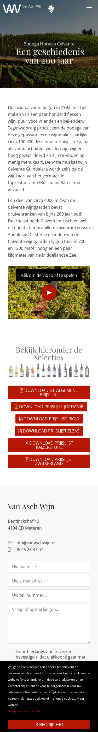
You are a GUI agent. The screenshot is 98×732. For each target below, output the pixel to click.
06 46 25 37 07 (25, 549)
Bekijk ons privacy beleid (25, 711)
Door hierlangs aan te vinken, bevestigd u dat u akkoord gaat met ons (50, 657)
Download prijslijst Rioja (49, 419)
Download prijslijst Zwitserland (49, 461)
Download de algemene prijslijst (49, 392)
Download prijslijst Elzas (49, 431)
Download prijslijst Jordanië (49, 407)
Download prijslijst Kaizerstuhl (49, 445)
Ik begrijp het (49, 725)
